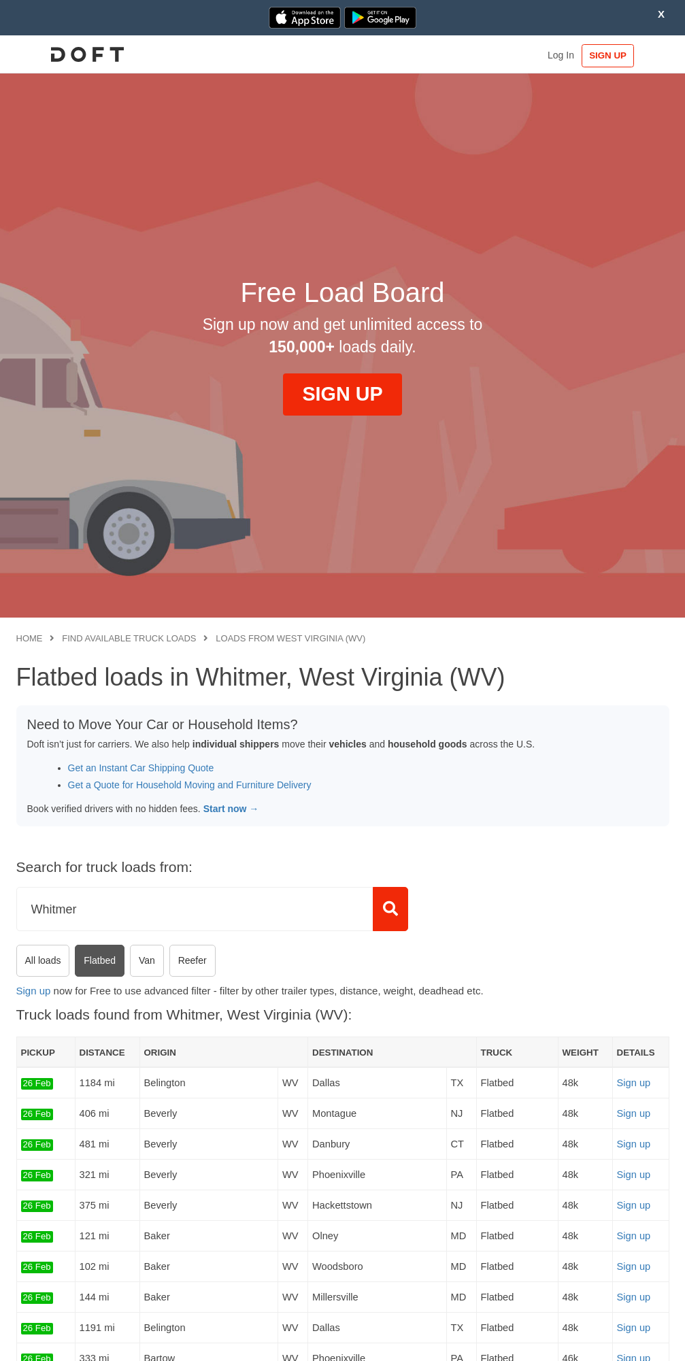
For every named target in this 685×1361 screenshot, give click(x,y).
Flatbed (100, 960)
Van (147, 960)
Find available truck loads (129, 638)
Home (29, 638)
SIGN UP (627, 55)
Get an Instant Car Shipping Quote (141, 767)
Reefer (192, 960)
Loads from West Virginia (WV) (290, 638)
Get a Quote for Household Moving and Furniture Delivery (190, 784)
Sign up (33, 990)
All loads (43, 960)
